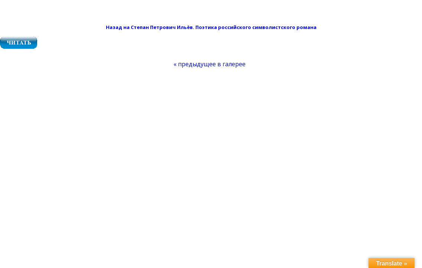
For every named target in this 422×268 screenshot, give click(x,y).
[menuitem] (209, 64)
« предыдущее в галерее (209, 64)
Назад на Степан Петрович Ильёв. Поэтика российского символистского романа (211, 27)
